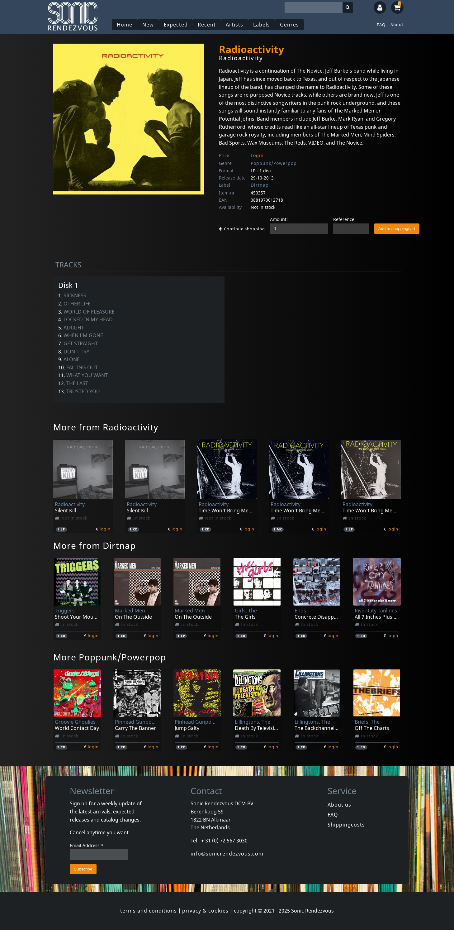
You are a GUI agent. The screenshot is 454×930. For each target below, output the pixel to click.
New (148, 24)
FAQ (381, 24)
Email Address (87, 845)
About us (339, 804)
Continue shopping (242, 229)
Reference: (344, 219)
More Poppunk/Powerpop (109, 657)
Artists (234, 24)
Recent (207, 24)
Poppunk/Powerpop (274, 163)
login (105, 529)
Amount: (279, 219)
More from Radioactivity (105, 427)
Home (124, 24)
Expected (176, 24)
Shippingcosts (346, 824)
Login (257, 155)
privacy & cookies (205, 910)
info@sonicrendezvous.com (227, 853)
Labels (261, 24)
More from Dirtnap (94, 545)
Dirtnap (260, 185)
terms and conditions (148, 910)
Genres (289, 24)
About (397, 24)
